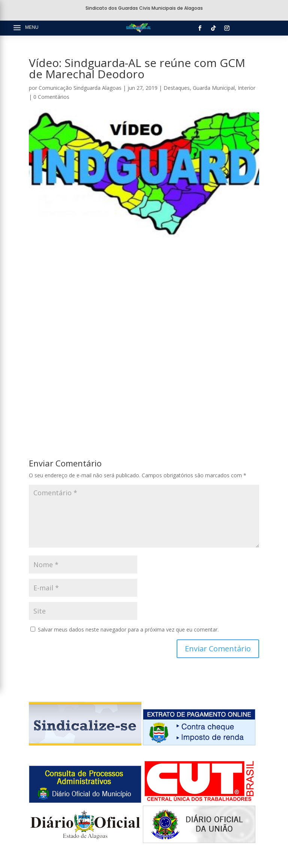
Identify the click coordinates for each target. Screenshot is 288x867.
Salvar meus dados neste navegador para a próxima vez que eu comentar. (128, 629)
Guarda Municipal (214, 87)
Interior (246, 87)
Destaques (177, 87)
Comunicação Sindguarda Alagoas (80, 87)
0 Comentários (51, 96)
